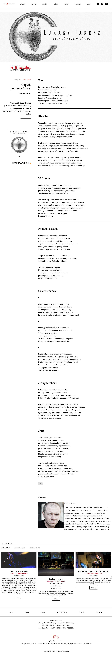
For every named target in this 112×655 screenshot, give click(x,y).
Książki (44, 4)
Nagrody (81, 612)
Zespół (27, 612)
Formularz (100, 612)
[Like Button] (40, 483)
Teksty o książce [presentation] (20, 548)
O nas (11, 612)
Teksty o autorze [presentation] (34, 548)
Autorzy (34, 4)
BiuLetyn (23, 4)
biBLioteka (78, 4)
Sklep (88, 4)
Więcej (19, 598)
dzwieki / (19, 573)
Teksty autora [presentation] (5, 548)
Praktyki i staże (62, 612)
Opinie (43, 612)
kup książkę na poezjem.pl (20, 163)
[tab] (5, 547)
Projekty (66, 4)
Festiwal (55, 4)
